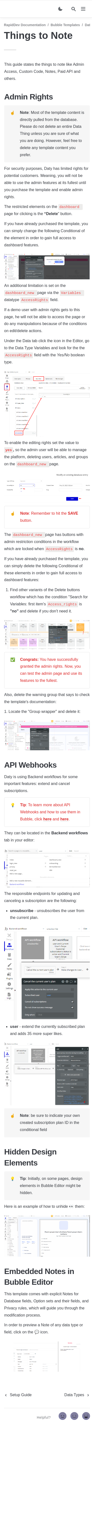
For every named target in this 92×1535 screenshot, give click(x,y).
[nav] (83, 9)
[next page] (77, 1395)
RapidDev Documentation (25, 25)
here (47, 819)
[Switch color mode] (60, 9)
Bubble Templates (65, 25)
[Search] (73, 9)
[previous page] (18, 1395)
